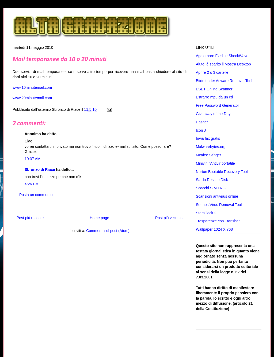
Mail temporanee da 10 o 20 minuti (59, 59)
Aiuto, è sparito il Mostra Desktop (223, 64)
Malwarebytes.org (211, 147)
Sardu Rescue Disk (212, 180)
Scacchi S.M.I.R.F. (211, 188)
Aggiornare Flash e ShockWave (222, 56)
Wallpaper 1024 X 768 (214, 229)
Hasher (202, 122)
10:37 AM (32, 159)
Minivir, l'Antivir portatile (215, 163)
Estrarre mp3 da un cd (214, 97)
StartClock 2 (206, 213)
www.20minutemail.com (32, 98)
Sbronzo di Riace (40, 169)
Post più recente (30, 218)
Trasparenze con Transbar (218, 221)
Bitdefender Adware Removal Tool (224, 81)
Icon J (201, 130)
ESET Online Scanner (214, 89)
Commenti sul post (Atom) (108, 231)
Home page (99, 218)
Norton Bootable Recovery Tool (222, 172)
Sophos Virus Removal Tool (219, 205)
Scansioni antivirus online (217, 196)
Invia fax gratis (208, 138)
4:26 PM (32, 184)
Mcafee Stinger (208, 155)
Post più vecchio (168, 218)
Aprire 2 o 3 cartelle (212, 72)
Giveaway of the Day (213, 114)
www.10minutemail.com (32, 87)
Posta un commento (36, 195)
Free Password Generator (217, 105)
